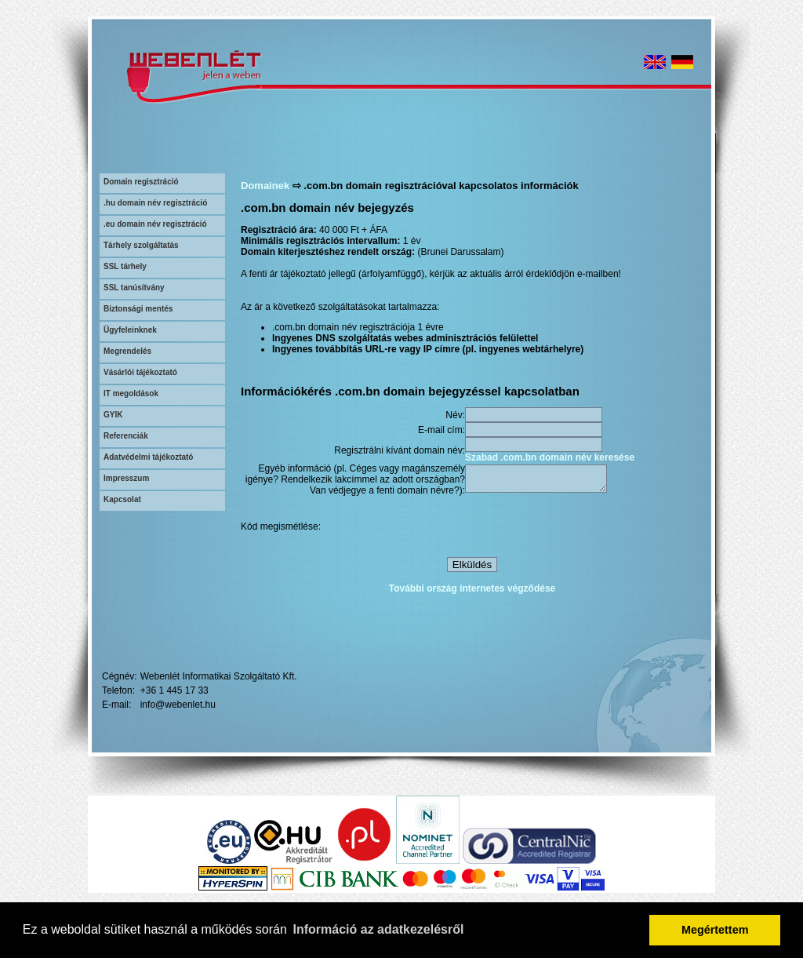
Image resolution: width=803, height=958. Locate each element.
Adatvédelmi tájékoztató (148, 457)
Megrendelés (127, 351)
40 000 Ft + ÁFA (353, 229)
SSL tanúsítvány (134, 287)
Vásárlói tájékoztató (140, 372)
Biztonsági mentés (138, 308)
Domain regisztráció (141, 181)
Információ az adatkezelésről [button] (378, 929)
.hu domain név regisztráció (155, 203)
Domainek (265, 185)
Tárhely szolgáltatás (141, 245)
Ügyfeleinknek (130, 330)
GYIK (113, 414)
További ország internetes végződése (472, 590)
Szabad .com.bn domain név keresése (549, 457)
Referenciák (126, 436)
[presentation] (584, 528)
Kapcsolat (122, 499)
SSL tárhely (125, 266)
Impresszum (126, 478)
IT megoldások (131, 393)
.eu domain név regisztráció (155, 224)
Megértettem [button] (715, 929)
